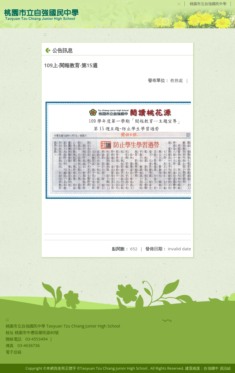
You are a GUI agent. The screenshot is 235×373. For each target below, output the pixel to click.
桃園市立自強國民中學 (208, 3)
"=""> (167, 321)
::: (179, 3)
